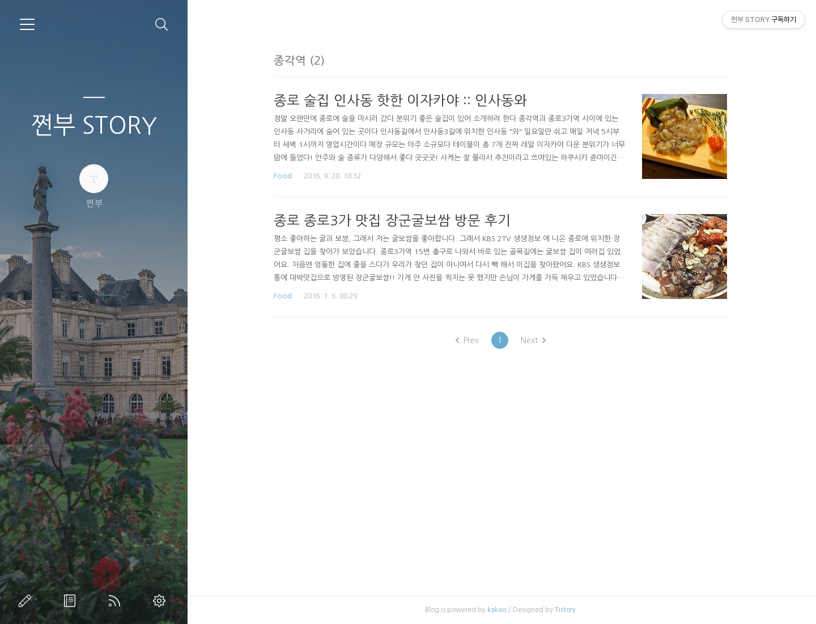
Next (534, 340)
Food (284, 175)
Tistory (566, 609)
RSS (116, 600)
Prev (468, 340)
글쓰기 (27, 600)
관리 (161, 600)
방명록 (72, 600)
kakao (498, 609)
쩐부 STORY (94, 125)
